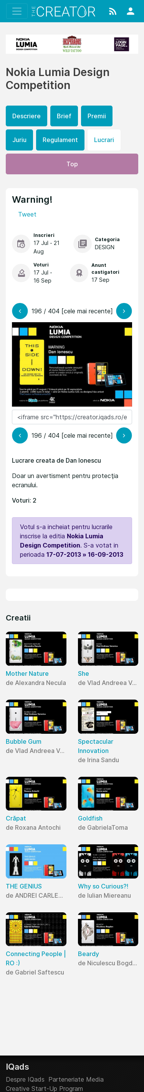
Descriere (26, 116)
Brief (64, 116)
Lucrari (104, 140)
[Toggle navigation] (17, 11)
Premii (97, 116)
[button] (113, 11)
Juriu (19, 140)
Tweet (27, 214)
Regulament (60, 140)
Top (72, 164)
